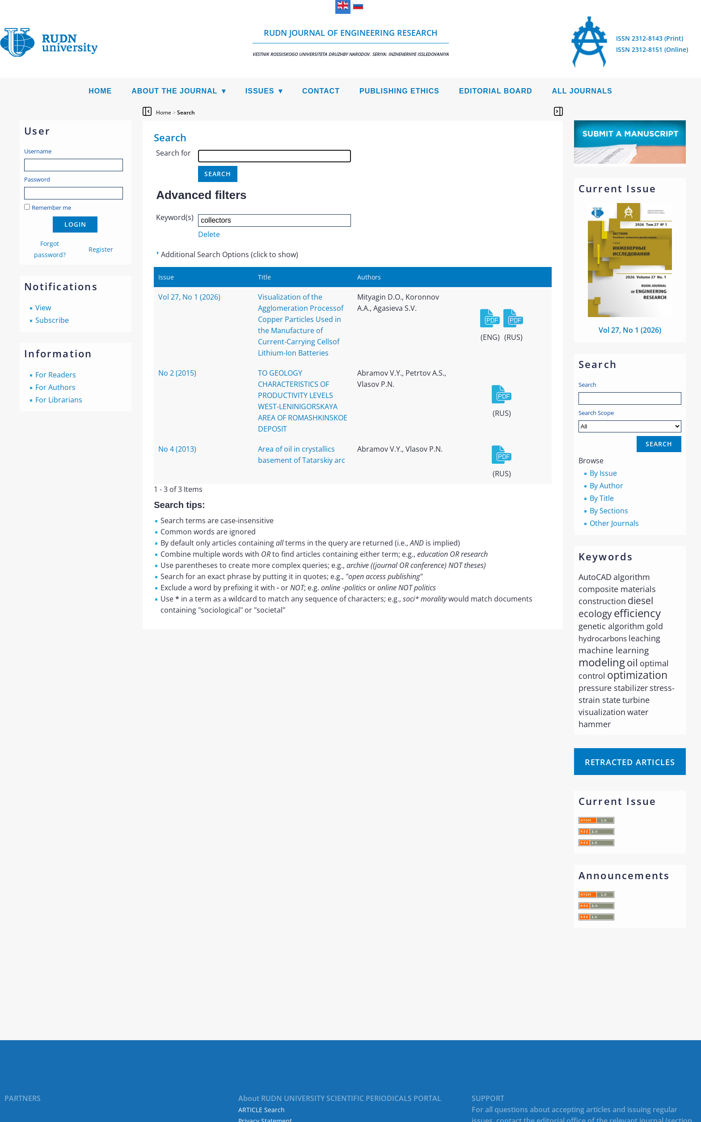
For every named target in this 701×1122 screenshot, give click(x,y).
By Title (602, 498)
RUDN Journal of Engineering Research (351, 42)
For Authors (55, 387)
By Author (606, 486)
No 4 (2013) (177, 449)
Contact (321, 91)
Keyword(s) (175, 217)
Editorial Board (495, 91)
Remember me (51, 207)
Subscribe (52, 320)
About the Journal (174, 91)
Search (587, 385)
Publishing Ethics (399, 91)
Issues (259, 91)
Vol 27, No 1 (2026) (630, 330)
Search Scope (630, 420)
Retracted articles (630, 762)
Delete (209, 234)
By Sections (609, 511)
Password (37, 179)
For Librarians (58, 400)
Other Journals (614, 523)
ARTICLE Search (261, 1109)
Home (100, 91)
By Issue (603, 473)
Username (37, 151)
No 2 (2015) (177, 373)
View (43, 308)
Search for (173, 153)
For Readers (55, 375)
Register (101, 249)
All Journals (582, 91)
